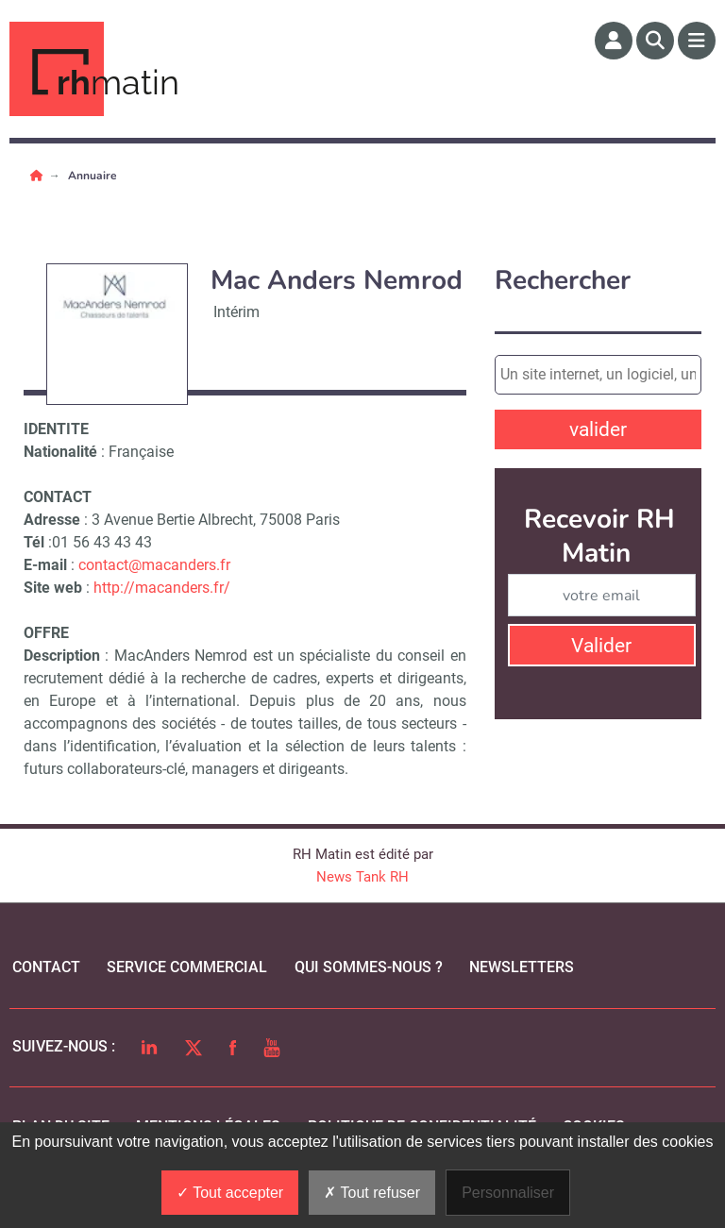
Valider (601, 645)
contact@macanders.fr (154, 565)
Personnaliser (508, 1193)
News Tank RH (362, 876)
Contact (46, 967)
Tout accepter (230, 1193)
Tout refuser (372, 1193)
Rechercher (563, 280)
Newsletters (521, 967)
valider (598, 429)
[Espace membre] (613, 40)
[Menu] (697, 40)
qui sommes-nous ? (369, 967)
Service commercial (187, 967)
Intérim (236, 312)
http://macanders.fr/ (161, 588)
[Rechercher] (655, 40)
